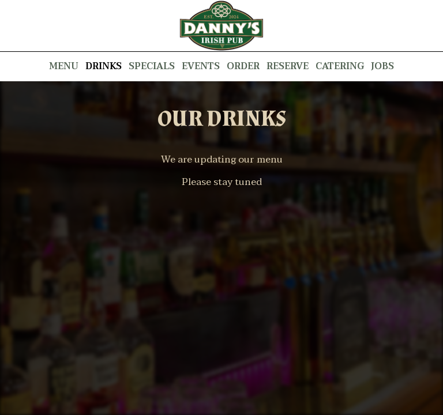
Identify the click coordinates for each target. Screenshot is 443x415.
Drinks (103, 66)
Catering (340, 66)
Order (243, 66)
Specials (152, 66)
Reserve (287, 66)
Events (201, 66)
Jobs (382, 66)
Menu (63, 66)
